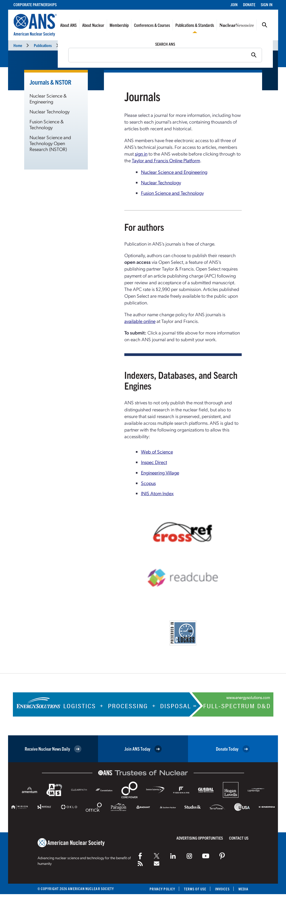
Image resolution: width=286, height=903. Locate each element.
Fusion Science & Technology (47, 124)
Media (243, 889)
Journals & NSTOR (77, 45)
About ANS (68, 25)
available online (139, 321)
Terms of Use (195, 889)
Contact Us (238, 837)
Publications (43, 45)
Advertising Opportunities (199, 837)
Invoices (222, 889)
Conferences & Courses (152, 25)
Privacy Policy (162, 889)
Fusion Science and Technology (172, 193)
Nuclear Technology (50, 111)
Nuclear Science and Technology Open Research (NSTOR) (50, 143)
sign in (141, 153)
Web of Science (157, 451)
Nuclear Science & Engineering (48, 98)
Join (234, 4)
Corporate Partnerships (35, 4)
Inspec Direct (154, 462)
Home (17, 45)
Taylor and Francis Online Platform (166, 160)
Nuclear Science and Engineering (174, 172)
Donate (249, 4)
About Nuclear (93, 25)
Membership (119, 25)
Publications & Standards (194, 25)
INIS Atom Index (157, 493)
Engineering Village (160, 472)
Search (264, 25)
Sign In (267, 4)
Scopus (148, 483)
